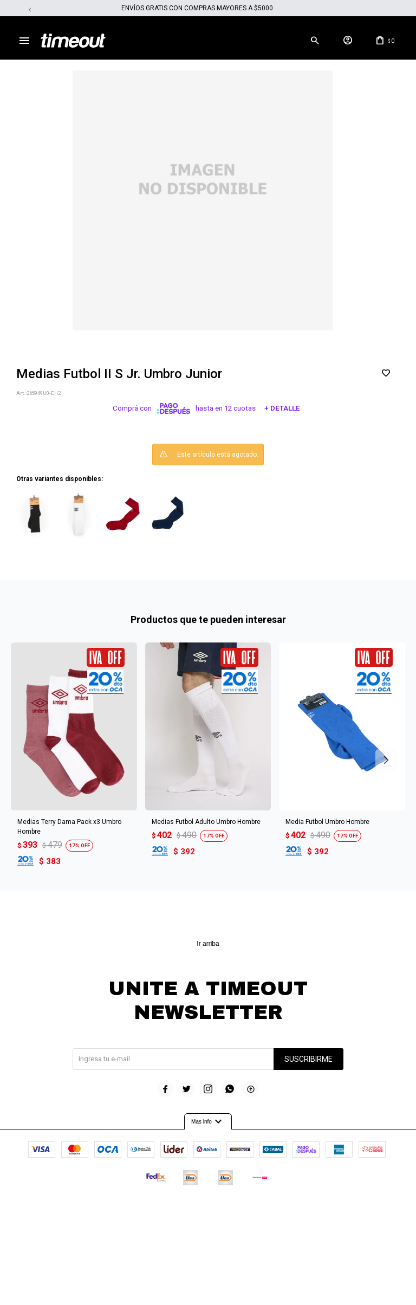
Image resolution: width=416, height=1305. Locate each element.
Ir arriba (208, 943)
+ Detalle (282, 409)
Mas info (208, 1121)
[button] (314, 40)
